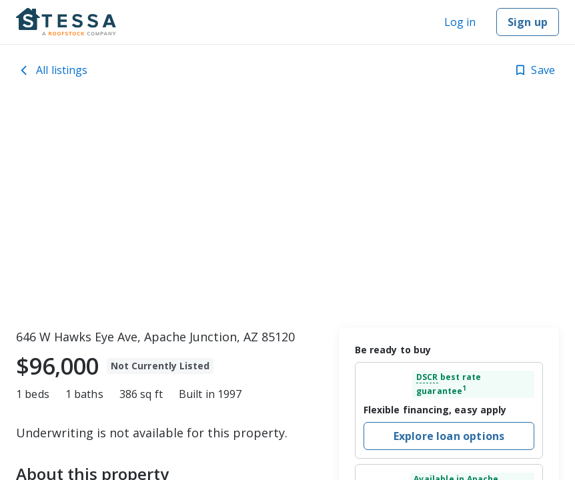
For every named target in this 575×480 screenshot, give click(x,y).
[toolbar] (287, 210)
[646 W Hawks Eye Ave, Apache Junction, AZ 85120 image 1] (287, 210)
